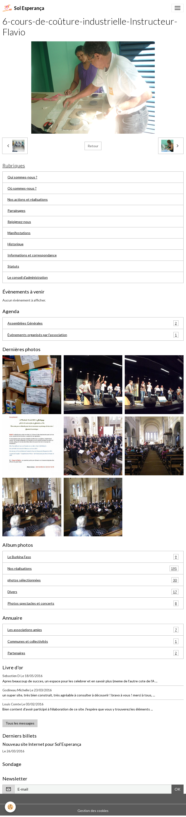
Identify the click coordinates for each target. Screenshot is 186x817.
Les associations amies (93, 629)
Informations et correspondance (32, 255)
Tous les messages (20, 723)
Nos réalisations (93, 568)
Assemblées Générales (93, 323)
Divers (93, 591)
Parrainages (16, 210)
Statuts (13, 266)
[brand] (23, 8)
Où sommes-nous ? (22, 188)
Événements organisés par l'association (93, 335)
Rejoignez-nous (19, 222)
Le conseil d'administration (28, 277)
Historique (15, 244)
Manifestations (19, 233)
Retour (93, 146)
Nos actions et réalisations (28, 199)
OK (177, 789)
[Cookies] (10, 807)
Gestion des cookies (93, 811)
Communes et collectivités (93, 641)
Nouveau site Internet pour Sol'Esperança (41, 744)
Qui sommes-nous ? (22, 177)
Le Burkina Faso (93, 557)
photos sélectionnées (93, 580)
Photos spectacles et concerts (93, 603)
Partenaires (93, 653)
